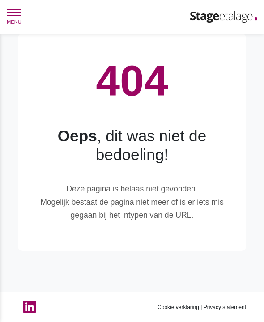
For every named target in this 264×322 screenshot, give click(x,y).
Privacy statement (225, 307)
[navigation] (14, 18)
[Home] (223, 16)
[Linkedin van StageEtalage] (27, 307)
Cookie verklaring (178, 307)
